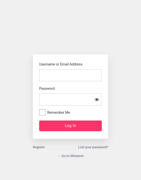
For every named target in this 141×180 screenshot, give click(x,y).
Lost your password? (93, 147)
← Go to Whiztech (70, 156)
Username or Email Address (61, 64)
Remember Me (58, 112)
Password (47, 88)
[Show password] (97, 100)
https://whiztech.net (70, 38)
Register (39, 147)
